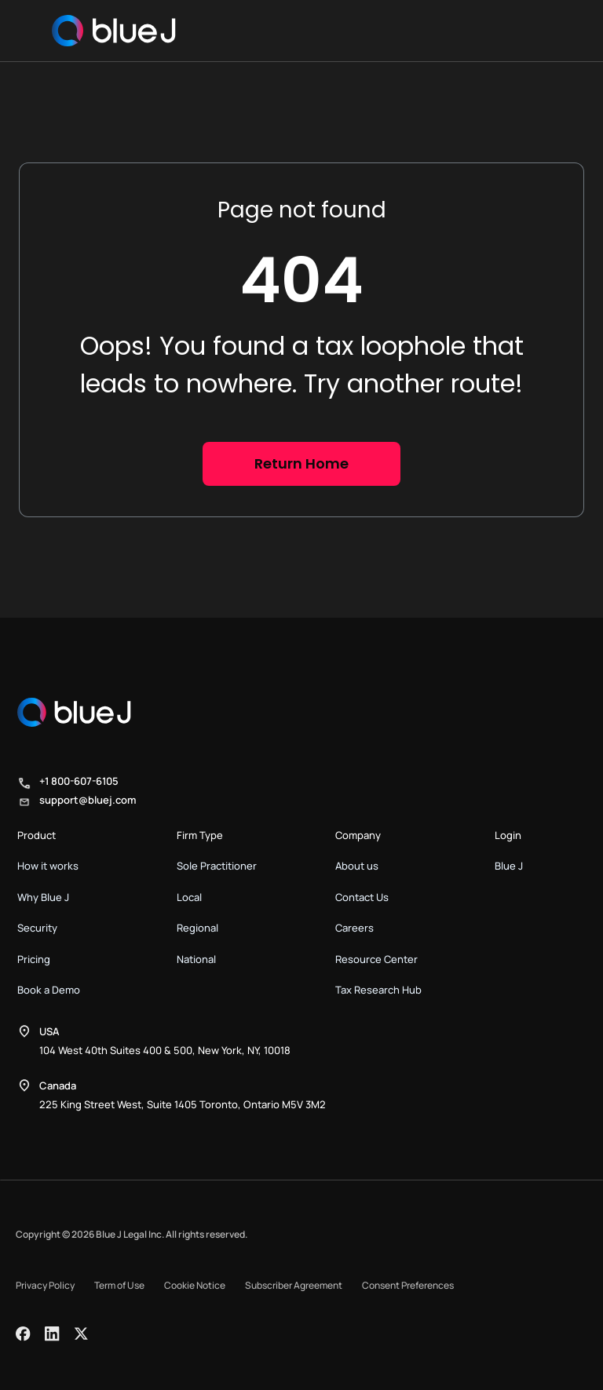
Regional (197, 928)
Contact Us (362, 897)
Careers (354, 928)
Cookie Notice (194, 1285)
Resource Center (376, 959)
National (196, 959)
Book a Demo (48, 990)
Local (189, 897)
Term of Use (119, 1285)
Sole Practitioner (217, 866)
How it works (48, 866)
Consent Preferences (408, 1285)
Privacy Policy (45, 1285)
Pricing (33, 959)
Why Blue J (43, 897)
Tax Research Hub (378, 990)
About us (356, 866)
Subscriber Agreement (293, 1285)
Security (37, 928)
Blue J (509, 866)
